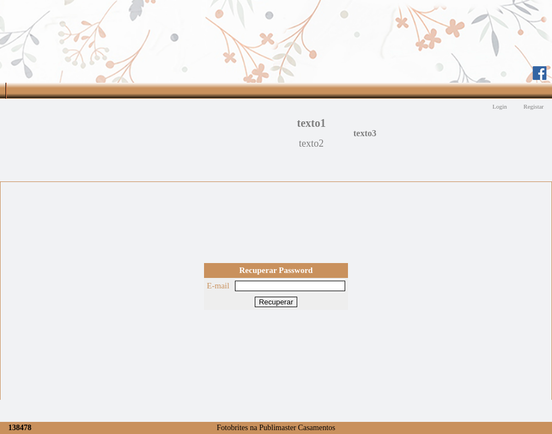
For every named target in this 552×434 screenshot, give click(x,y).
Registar (533, 106)
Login (499, 106)
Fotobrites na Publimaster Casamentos (276, 428)
